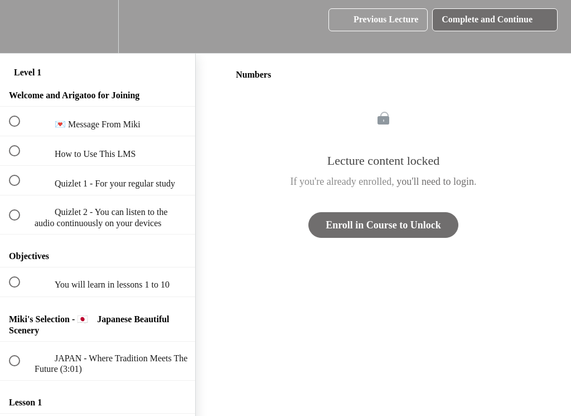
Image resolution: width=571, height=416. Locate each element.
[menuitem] (97, 26)
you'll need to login (435, 181)
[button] (20, 26)
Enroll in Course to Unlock (383, 225)
